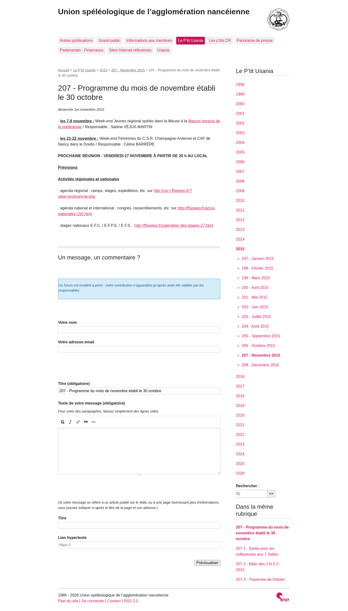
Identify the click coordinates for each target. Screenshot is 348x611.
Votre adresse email (76, 342)
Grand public (110, 40)
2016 (240, 377)
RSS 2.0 (131, 601)
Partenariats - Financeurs (81, 50)
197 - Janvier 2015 (258, 259)
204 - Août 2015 (255, 326)
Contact (114, 601)
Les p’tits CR (220, 40)
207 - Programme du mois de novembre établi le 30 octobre (262, 533)
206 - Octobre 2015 (258, 346)
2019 (240, 406)
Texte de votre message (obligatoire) (91, 403)
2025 (240, 464)
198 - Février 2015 (257, 268)
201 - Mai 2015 (255, 297)
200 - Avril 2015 (255, 288)
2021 (240, 425)
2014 (240, 239)
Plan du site (68, 601)
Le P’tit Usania (190, 40)
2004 (240, 142)
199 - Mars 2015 (256, 278)
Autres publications (76, 40)
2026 (240, 473)
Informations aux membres (149, 40)
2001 (240, 113)
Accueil (63, 70)
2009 (240, 191)
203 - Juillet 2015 (256, 317)
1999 (240, 94)
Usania (163, 50)
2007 (240, 171)
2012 (240, 220)
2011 (240, 210)
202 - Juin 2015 (255, 307)
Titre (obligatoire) (74, 384)
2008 (240, 181)
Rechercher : (248, 486)
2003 (240, 133)
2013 (240, 230)
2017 (240, 386)
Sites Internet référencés (130, 50)
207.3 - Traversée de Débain (260, 579)
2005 (240, 152)
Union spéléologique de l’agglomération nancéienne (154, 11)
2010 (240, 201)
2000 (240, 104)
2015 (103, 70)
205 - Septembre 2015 (261, 336)
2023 (240, 444)
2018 (240, 396)
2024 (240, 454)
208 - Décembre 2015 (260, 365)
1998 (240, 84)
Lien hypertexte (72, 538)
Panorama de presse (255, 40)
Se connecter (92, 601)
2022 (240, 435)
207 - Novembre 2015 (128, 70)
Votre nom (67, 322)
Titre (62, 518)
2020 (240, 415)
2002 (240, 123)
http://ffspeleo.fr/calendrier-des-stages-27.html (173, 225)
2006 (240, 162)
